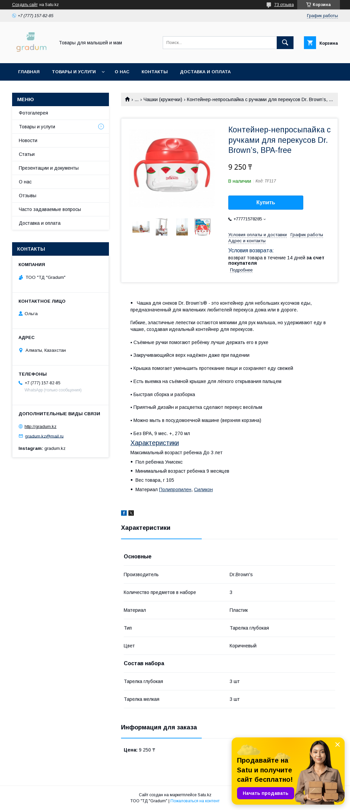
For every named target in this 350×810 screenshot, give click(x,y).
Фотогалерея (33, 113)
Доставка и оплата (205, 71)
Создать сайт (25, 4)
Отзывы (27, 195)
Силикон (203, 489)
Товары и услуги (74, 71)
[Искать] (285, 42)
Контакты (155, 71)
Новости (28, 140)
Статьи (27, 154)
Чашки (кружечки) (163, 99)
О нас (122, 71)
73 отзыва (284, 4)
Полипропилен (175, 489)
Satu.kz (204, 795)
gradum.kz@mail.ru (44, 435)
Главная (29, 71)
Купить (266, 202)
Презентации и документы (49, 168)
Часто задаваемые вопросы (50, 209)
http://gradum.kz (40, 426)
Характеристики (154, 442)
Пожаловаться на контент (195, 801)
